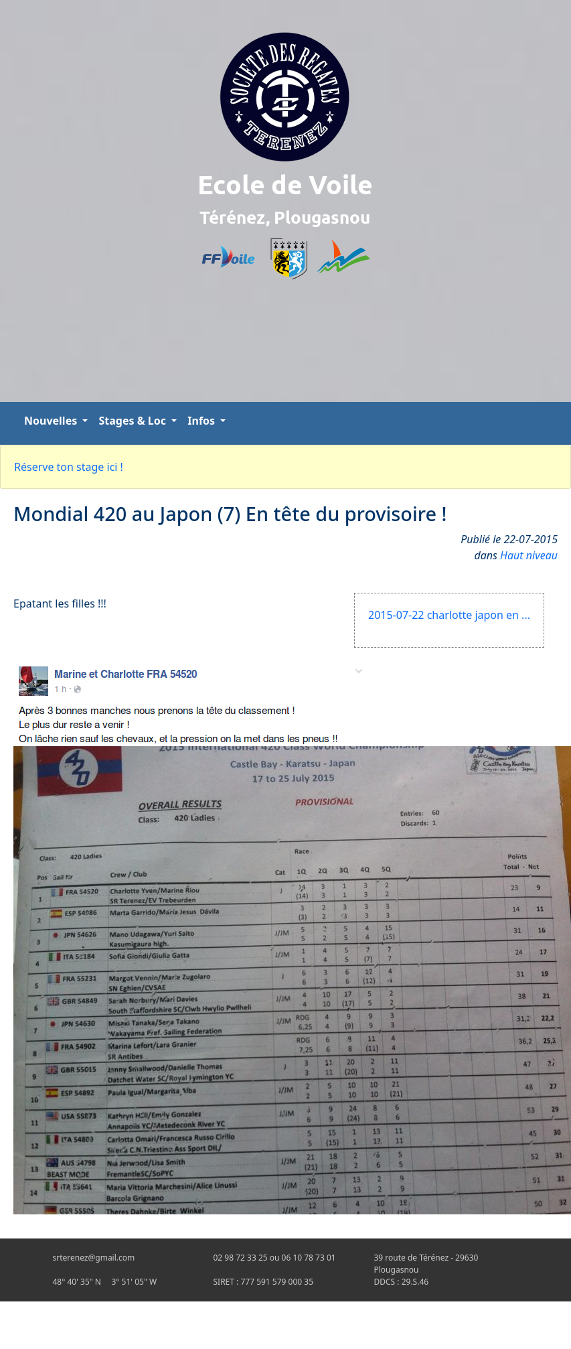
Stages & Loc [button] (133, 420)
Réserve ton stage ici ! (68, 466)
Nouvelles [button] (52, 420)
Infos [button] (202, 420)
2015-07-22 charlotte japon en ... (449, 615)
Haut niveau (529, 555)
